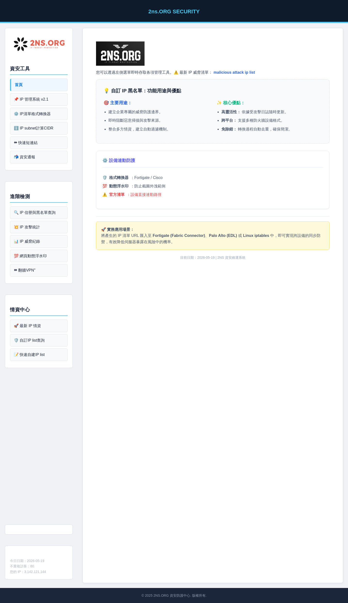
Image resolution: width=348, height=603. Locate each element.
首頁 (19, 85)
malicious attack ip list (234, 72)
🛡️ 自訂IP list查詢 (29, 340)
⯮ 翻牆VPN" (24, 270)
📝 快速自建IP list (29, 355)
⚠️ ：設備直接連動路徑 (132, 194)
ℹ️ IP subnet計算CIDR (33, 128)
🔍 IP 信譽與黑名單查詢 (35, 212)
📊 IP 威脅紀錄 (27, 241)
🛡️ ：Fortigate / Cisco (132, 177)
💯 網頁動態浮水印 (30, 256)
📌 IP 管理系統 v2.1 (31, 99)
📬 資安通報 (24, 157)
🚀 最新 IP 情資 (27, 326)
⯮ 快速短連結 (26, 143)
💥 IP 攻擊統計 (27, 227)
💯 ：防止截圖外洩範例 (133, 186)
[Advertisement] (39, 448)
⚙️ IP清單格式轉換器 (32, 114)
